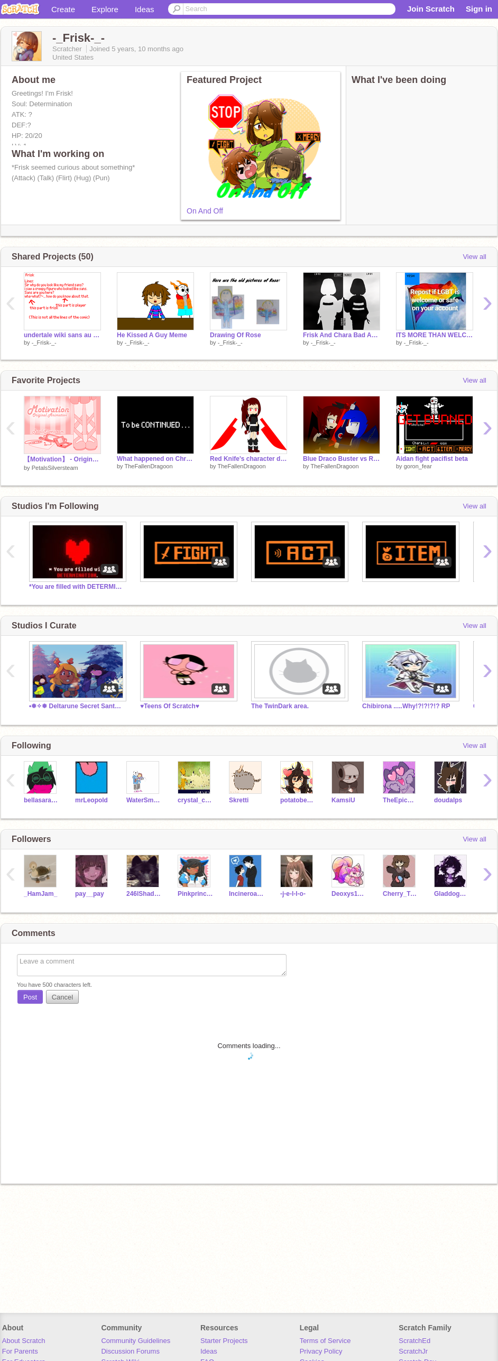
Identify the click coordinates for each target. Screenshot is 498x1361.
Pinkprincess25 (195, 893)
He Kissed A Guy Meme (152, 335)
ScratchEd (414, 1341)
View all (474, 257)
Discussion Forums (130, 1351)
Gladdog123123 (451, 893)
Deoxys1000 (349, 893)
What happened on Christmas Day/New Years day (155, 458)
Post (30, 997)
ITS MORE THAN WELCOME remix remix (434, 335)
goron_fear (418, 466)
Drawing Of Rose (235, 335)
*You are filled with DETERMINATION (76, 586)
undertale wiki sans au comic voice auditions (62, 335)
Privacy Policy (321, 1351)
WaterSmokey (144, 800)
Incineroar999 (246, 893)
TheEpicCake (400, 800)
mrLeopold (91, 800)
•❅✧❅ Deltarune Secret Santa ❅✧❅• (76, 706)
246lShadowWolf (144, 893)
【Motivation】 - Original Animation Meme (62, 459)
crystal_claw (195, 800)
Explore (104, 9)
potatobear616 (298, 800)
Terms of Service (325, 1341)
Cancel (62, 997)
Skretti (238, 800)
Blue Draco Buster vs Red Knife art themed (341, 458)
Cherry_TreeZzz (400, 893)
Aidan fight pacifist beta (432, 458)
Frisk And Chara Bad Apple (341, 335)
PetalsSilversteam (55, 468)
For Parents (20, 1351)
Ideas (144, 9)
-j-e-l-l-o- (293, 893)
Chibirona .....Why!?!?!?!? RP (406, 706)
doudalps (448, 800)
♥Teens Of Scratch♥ (169, 706)
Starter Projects (224, 1341)
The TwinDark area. (280, 706)
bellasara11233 (41, 800)
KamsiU (343, 800)
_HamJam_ (40, 893)
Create (63, 9)
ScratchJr (413, 1351)
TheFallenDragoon (148, 466)
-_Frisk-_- (44, 342)
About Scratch (23, 1341)
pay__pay (89, 893)
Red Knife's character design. (248, 458)
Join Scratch (431, 8)
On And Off (205, 211)
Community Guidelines (135, 1341)
